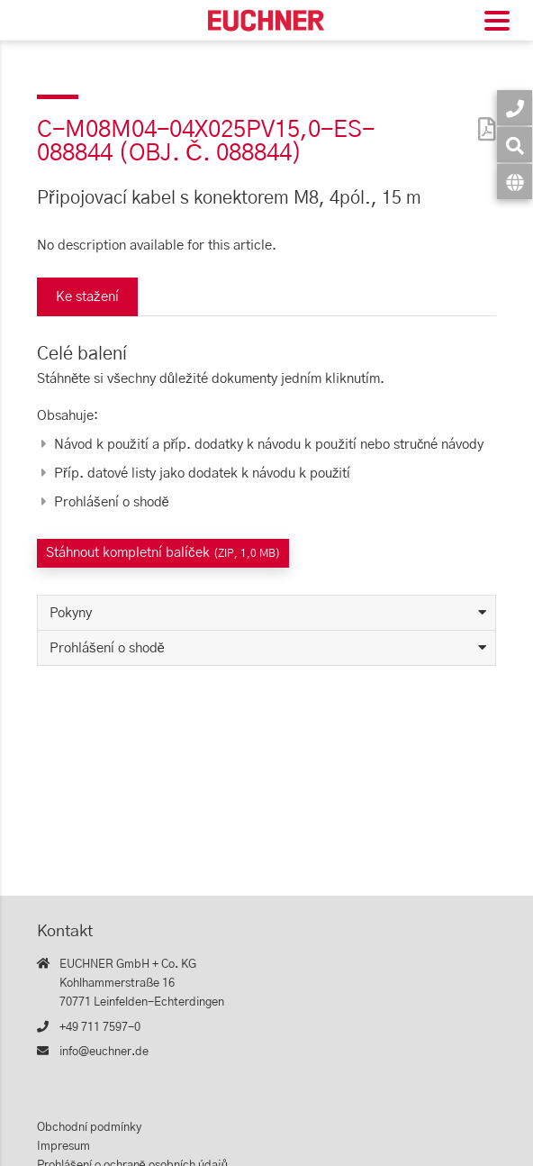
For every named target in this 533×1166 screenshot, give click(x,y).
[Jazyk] (514, 181)
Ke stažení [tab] (87, 297)
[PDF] (482, 118)
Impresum (63, 1146)
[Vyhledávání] (514, 144)
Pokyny (71, 613)
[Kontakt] (514, 107)
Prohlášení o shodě (107, 648)
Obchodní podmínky (89, 1128)
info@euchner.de (104, 1052)
